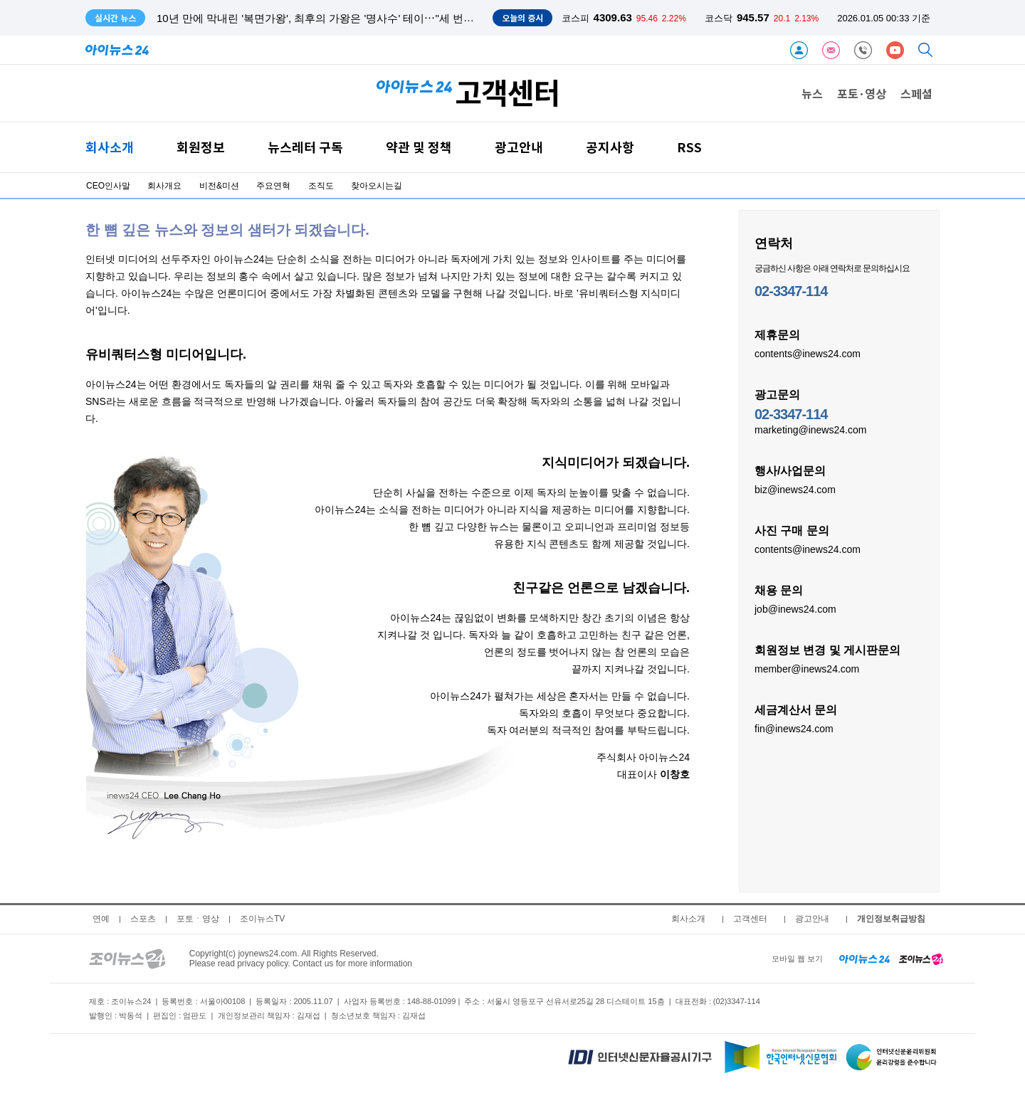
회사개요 (164, 186)
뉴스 (812, 93)
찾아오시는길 (376, 186)
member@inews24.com (807, 668)
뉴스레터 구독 (305, 147)
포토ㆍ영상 (198, 919)
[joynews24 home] (921, 958)
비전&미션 (219, 186)
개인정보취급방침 (891, 919)
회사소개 (109, 147)
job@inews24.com (795, 608)
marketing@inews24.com (810, 429)
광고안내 (519, 147)
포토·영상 (861, 93)
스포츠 (143, 919)
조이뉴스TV (262, 919)
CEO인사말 (108, 186)
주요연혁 (273, 186)
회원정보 (201, 147)
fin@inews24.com (794, 728)
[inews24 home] (864, 958)
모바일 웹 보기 (797, 958)
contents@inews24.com (808, 353)
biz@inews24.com (795, 489)
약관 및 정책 (419, 147)
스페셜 (916, 93)
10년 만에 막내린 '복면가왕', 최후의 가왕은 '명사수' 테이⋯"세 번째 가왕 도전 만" (348, 18)
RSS (689, 147)
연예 (101, 919)
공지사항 (610, 147)
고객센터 (750, 919)
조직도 (321, 186)
